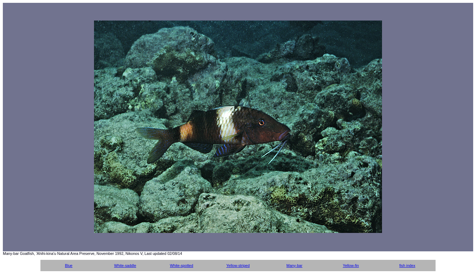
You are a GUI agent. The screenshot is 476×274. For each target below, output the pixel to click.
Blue (68, 265)
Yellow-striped (238, 265)
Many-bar (295, 265)
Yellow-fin (351, 265)
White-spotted (181, 265)
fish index (407, 265)
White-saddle (125, 265)
